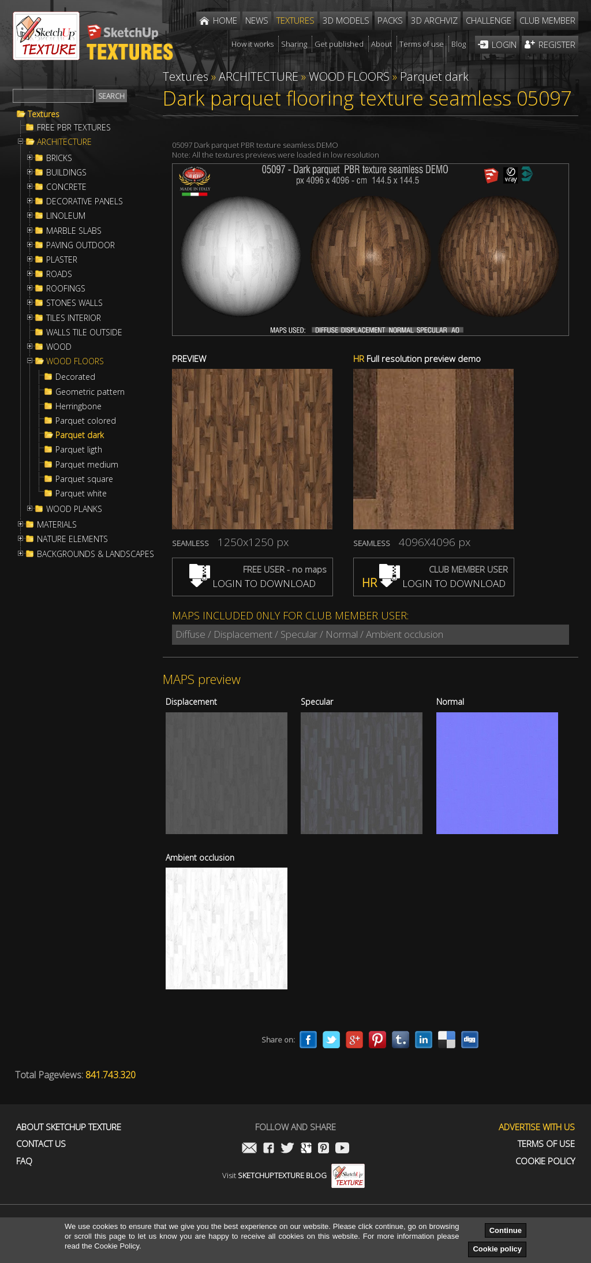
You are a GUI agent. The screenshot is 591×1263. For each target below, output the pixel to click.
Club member (547, 20)
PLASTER (61, 260)
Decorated (75, 377)
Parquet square (84, 479)
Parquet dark (79, 435)
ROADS (59, 274)
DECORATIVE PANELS (84, 201)
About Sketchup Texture (68, 1127)
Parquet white (81, 493)
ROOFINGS (65, 288)
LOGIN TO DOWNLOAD (252, 583)
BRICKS (59, 158)
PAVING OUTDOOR (80, 245)
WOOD (59, 347)
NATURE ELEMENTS (72, 539)
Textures (43, 114)
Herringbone (78, 406)
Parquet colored (85, 421)
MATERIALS (57, 525)
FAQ (24, 1161)
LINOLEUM (65, 216)
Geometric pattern (90, 392)
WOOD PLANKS (74, 509)
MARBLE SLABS (74, 231)
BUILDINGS (66, 172)
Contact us (41, 1143)
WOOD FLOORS (75, 361)
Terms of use (546, 1143)
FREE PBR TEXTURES (74, 127)
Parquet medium (86, 464)
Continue (505, 1230)
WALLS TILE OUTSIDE (84, 332)
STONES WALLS (74, 303)
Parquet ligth (78, 449)
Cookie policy (497, 1249)
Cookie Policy (545, 1161)
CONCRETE (66, 187)
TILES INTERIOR (73, 318)
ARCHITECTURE (64, 142)
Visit (293, 1175)
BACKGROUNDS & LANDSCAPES (95, 554)
